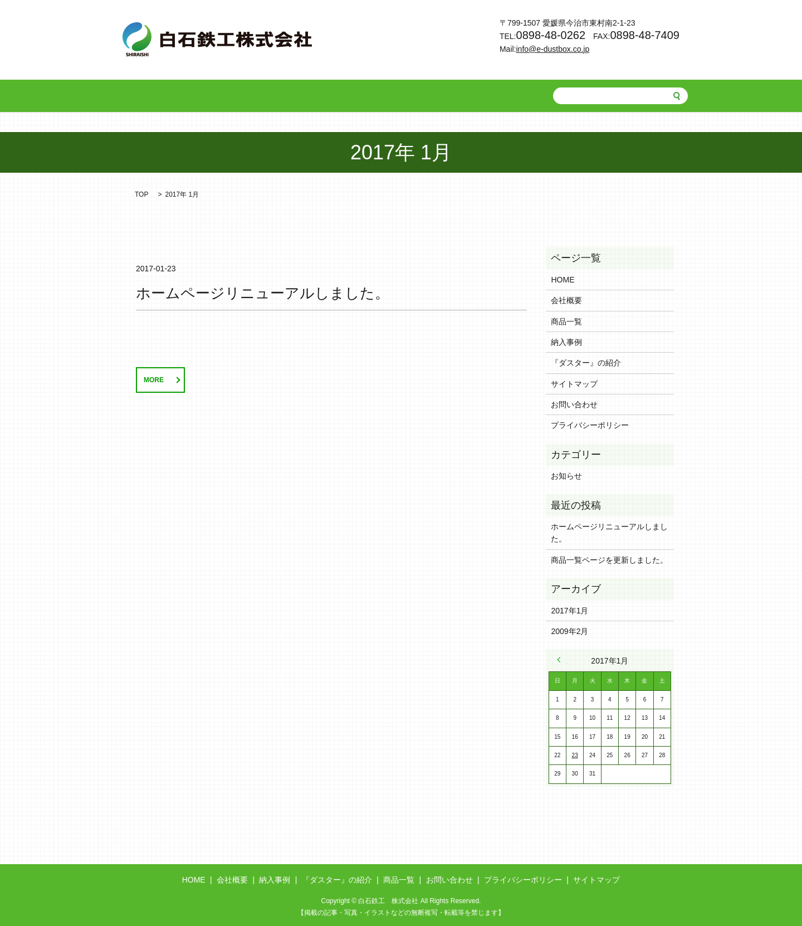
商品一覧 (404, 95)
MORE (154, 380)
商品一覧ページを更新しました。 (609, 559)
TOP (141, 194)
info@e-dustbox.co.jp (553, 49)
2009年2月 (569, 631)
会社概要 (215, 95)
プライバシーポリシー (590, 425)
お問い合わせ (461, 95)
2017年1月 (569, 610)
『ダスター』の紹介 (335, 95)
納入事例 (265, 95)
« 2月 (562, 660)
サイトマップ (574, 383)
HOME (169, 95)
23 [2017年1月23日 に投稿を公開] (575, 755)
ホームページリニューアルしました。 (262, 293)
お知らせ (566, 475)
